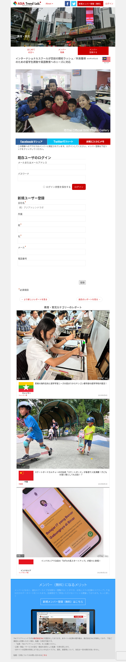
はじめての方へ (31, 51)
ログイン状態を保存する (58, 186)
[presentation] (39, 273)
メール (22, 247)
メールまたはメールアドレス (32, 162)
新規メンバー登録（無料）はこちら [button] (63, 602)
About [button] (49, 3)
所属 (20, 214)
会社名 (22, 203)
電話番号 (22, 258)
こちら (44, 655)
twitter (73, 3)
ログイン (109, 3)
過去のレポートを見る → (89, 299)
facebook (67, 3)
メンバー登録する (93, 51)
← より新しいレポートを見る (34, 299)
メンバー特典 (62, 51)
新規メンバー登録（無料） (90, 3)
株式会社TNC (39, 638)
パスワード (23, 173)
